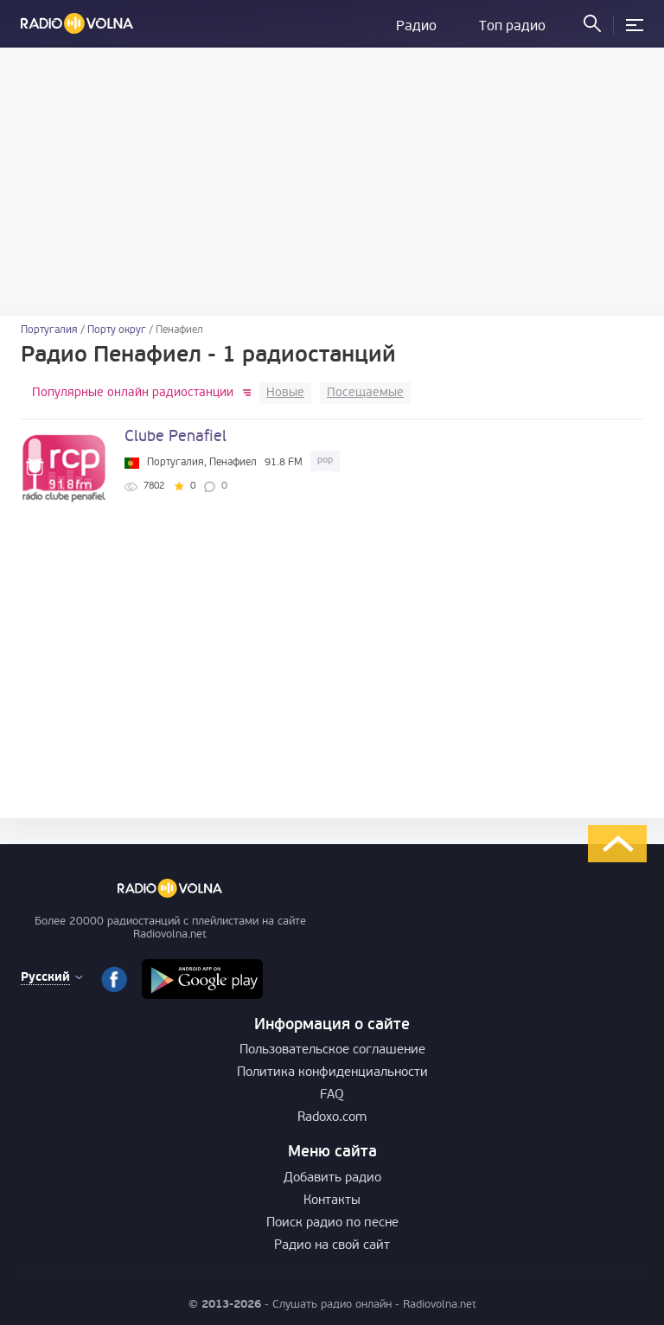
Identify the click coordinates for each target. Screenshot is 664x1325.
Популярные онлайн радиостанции (132, 393)
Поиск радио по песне (332, 1223)
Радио (416, 27)
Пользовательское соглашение (332, 1050)
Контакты (332, 1200)
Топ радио (512, 27)
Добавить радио (332, 1178)
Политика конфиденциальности (332, 1072)
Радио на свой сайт (332, 1245)
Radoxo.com (332, 1117)
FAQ (332, 1095)
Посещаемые (365, 393)
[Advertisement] (332, 182)
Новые (285, 393)
